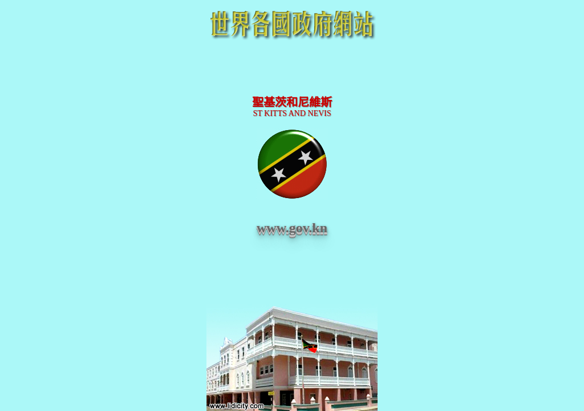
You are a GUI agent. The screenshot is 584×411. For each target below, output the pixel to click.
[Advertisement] (292, 70)
